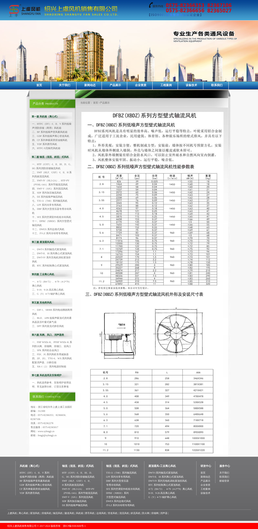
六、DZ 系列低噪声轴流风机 (47, 196)
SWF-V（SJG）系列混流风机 (77, 497)
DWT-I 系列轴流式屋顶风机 (163, 472)
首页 (39, 85)
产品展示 (115, 85)
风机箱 (79, 513)
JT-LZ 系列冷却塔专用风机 (120, 505)
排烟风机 (46, 513)
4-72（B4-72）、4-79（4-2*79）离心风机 (170, 489)
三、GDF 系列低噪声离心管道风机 (50, 136)
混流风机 (124, 513)
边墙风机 (101, 513)
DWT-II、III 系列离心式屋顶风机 (166, 476)
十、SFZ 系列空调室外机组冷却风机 (51, 217)
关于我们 (64, 85)
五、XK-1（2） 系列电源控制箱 (49, 366)
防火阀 (145, 513)
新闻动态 (90, 85)
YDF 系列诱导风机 (30, 493)
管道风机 (113, 513)
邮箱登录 (224, 480)
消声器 (163, 513)
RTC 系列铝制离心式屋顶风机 (164, 485)
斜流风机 (135, 513)
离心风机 (23, 513)
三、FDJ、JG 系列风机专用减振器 (50, 354)
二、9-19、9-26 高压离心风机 (48, 289)
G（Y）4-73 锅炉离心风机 (162, 497)
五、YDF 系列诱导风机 (44, 144)
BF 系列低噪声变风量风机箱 (35, 480)
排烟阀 (155, 513)
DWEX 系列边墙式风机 (118, 501)
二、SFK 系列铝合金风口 (45, 350)
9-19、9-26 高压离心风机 (161, 493)
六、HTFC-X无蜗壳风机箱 (46, 148)
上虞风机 (12, 513)
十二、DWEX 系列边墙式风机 (48, 229)
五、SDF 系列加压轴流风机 (47, 192)
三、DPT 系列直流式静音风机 (48, 326)
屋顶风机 (35, 513)
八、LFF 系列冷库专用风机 (46, 204)
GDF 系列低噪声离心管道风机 (36, 485)
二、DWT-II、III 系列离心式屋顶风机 (52, 253)
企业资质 (140, 85)
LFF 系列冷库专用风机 (118, 476)
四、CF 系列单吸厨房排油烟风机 (49, 140)
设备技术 (191, 85)
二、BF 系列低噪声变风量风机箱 (49, 132)
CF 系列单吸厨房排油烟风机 (35, 489)
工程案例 (166, 85)
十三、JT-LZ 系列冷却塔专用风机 (50, 233)
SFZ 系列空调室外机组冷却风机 (123, 489)
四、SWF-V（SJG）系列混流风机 (50, 188)
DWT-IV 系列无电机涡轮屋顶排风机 (167, 480)
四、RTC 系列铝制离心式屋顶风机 (50, 265)
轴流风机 (58, 513)
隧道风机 (69, 513)
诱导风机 (90, 513)
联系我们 (216, 85)
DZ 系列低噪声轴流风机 (75, 505)
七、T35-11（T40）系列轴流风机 (49, 200)
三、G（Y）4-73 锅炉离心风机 (48, 293)
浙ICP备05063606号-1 (74, 526)
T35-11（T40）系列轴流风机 (121, 472)
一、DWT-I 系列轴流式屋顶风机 (49, 249)
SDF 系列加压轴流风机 (74, 501)
